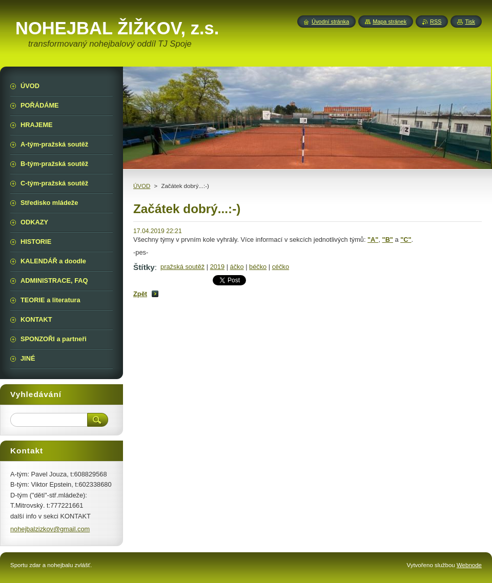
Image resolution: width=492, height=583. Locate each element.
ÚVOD (141, 186)
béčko (257, 266)
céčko (280, 266)
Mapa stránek (389, 21)
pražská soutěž (182, 266)
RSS (435, 21)
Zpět (140, 294)
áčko (237, 266)
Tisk (470, 21)
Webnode (469, 565)
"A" (372, 239)
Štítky (144, 267)
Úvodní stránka (330, 21)
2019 (217, 266)
